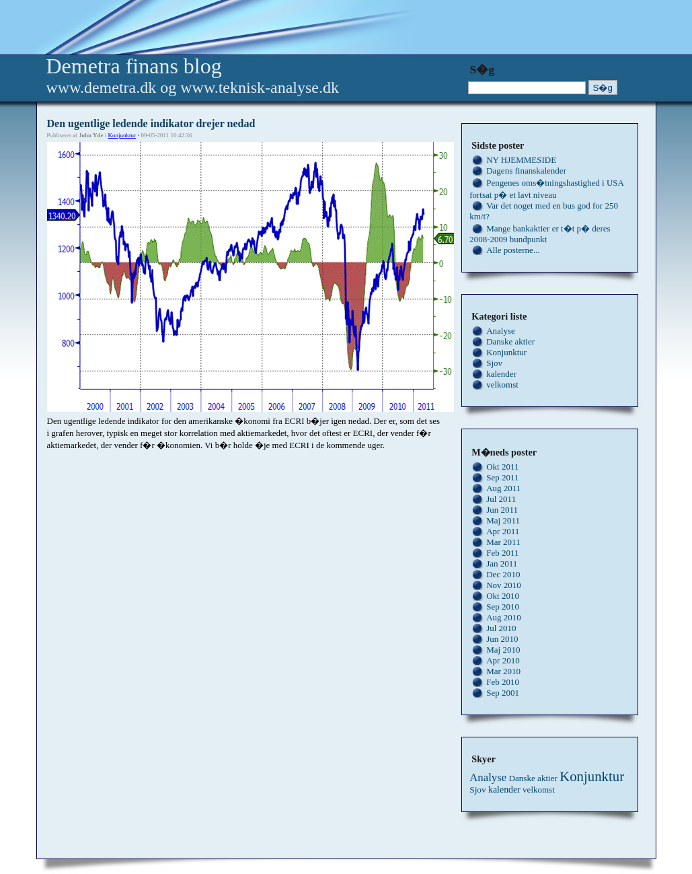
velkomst (502, 384)
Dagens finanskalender (526, 171)
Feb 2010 (502, 682)
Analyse (500, 331)
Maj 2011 (503, 520)
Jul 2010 (501, 628)
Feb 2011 (502, 553)
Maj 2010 (503, 650)
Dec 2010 (503, 574)
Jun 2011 (502, 510)
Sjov (494, 363)
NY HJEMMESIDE (521, 160)
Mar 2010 (503, 671)
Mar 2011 (503, 542)
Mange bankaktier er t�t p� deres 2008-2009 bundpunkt (539, 233)
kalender (501, 374)
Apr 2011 (502, 531)
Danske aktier (510, 341)
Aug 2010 (503, 617)
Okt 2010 (502, 596)
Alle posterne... (512, 250)
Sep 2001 (502, 693)
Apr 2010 (502, 660)
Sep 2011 (502, 477)
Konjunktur (122, 135)
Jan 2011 (501, 563)
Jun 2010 (502, 639)
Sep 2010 (502, 607)
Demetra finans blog (134, 66)
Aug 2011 (503, 488)
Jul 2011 (501, 499)
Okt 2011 (502, 467)
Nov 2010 (503, 585)
